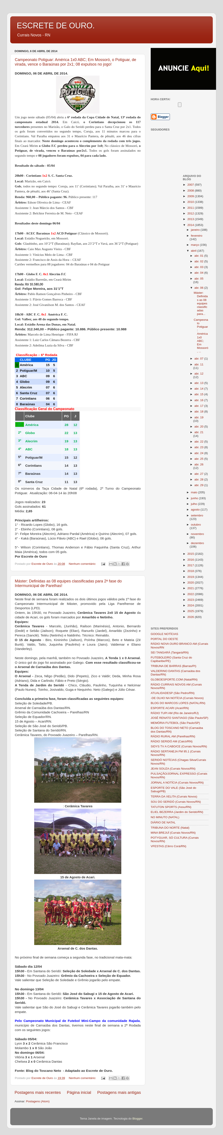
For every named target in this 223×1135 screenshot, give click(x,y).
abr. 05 (198, 278)
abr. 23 (199, 447)
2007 (191, 184)
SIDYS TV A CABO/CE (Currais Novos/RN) (179, 746)
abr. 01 (199, 255)
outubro (196, 524)
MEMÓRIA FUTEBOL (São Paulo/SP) (175, 722)
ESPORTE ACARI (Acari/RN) (170, 708)
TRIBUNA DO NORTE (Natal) (170, 827)
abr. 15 (199, 394)
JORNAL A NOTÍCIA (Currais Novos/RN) (177, 782)
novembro (197, 534)
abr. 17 (199, 405)
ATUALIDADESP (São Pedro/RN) (172, 693)
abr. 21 (198, 432)
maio (194, 492)
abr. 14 (199, 388)
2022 (191, 594)
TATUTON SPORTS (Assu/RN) (171, 807)
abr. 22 (199, 441)
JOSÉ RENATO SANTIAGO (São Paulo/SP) (179, 717)
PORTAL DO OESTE (164, 639)
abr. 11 (198, 364)
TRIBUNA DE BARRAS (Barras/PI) (173, 666)
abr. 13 (199, 383)
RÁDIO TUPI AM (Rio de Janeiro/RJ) (175, 713)
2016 (191, 559)
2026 (191, 617)
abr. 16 (199, 400)
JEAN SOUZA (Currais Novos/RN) (173, 768)
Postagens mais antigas (119, 1092)
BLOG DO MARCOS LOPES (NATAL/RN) (178, 703)
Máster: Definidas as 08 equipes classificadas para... (201, 303)
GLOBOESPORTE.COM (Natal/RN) (174, 679)
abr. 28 (199, 479)
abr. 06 (199, 287)
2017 (191, 565)
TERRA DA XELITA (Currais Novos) (174, 796)
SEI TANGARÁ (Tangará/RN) (170, 652)
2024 (191, 605)
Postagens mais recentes (38, 1092)
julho (194, 504)
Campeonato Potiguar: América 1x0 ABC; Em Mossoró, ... (201, 335)
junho (195, 498)
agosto (196, 509)
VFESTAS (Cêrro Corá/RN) (168, 846)
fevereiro (197, 235)
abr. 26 (198, 464)
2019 (191, 577)
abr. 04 (199, 272)
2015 (191, 553)
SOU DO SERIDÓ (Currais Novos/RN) (176, 801)
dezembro (197, 543)
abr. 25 (199, 458)
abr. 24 (199, 453)
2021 (191, 588)
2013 (191, 219)
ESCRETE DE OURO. (56, 25)
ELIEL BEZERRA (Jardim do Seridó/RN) (177, 812)
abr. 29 (199, 485)
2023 (191, 599)
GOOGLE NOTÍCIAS (164, 634)
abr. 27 (199, 473)
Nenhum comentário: (83, 563)
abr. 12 (198, 373)
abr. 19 (198, 417)
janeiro (196, 229)
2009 (191, 196)
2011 (191, 207)
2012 (191, 213)
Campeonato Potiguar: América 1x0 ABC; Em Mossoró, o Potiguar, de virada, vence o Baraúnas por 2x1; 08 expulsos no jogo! (75, 62)
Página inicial (79, 1092)
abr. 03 (199, 267)
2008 (191, 190)
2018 (191, 571)
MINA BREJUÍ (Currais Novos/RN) (173, 832)
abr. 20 (199, 426)
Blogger (137, 1118)
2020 (191, 582)
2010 (191, 202)
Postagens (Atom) (38, 1101)
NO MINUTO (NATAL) (165, 817)
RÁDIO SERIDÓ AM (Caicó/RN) (172, 741)
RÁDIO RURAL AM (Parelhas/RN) (173, 736)
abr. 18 (199, 411)
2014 (191, 225)
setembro (197, 515)
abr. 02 (199, 261)
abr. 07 (199, 358)
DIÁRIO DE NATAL (163, 822)
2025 (191, 611)
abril (194, 250)
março (195, 244)
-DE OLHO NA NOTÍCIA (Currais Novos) (177, 698)
